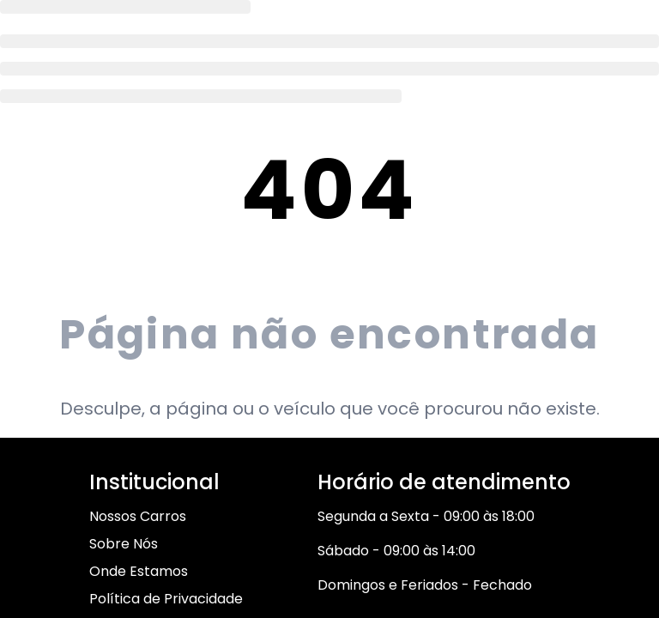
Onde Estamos (138, 571)
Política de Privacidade (166, 599)
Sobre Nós (123, 544)
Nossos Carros (137, 516)
